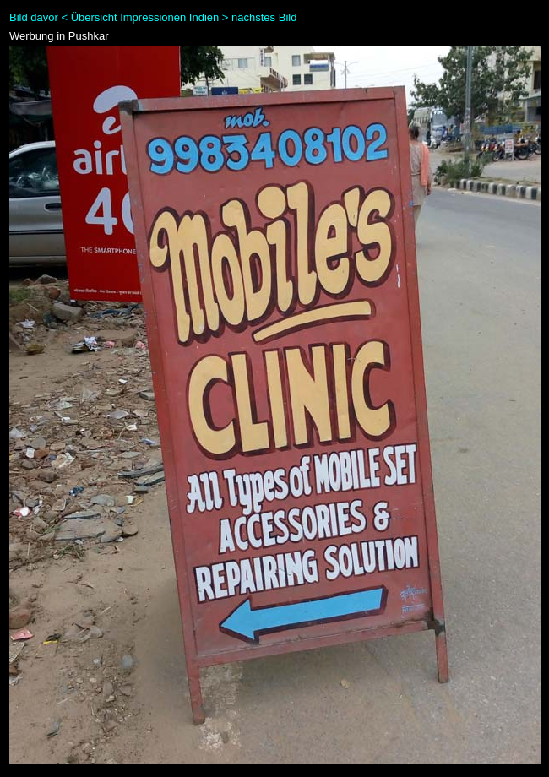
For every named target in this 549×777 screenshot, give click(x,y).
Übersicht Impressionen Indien (145, 17)
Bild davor (33, 17)
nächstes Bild (263, 17)
